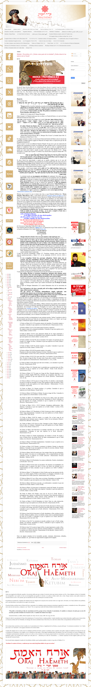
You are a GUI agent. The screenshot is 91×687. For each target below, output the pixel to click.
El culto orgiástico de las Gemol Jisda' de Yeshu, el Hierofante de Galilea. (81, 510)
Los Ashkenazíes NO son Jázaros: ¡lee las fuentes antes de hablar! (81, 498)
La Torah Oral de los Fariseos (23, 34)
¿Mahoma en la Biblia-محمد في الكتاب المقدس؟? (72, 31)
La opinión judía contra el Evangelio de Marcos (68, 38)
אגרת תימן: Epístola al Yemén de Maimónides (69, 43)
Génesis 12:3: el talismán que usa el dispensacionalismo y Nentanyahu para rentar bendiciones (81, 452)
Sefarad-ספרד (29, 47)
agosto (9, 296)
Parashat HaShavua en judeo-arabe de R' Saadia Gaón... (61, 34)
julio (9, 298)
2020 (8, 284)
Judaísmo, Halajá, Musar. (10, 34)
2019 (8, 285)
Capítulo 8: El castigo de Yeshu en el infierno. (81, 404)
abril (9, 355)
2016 (8, 366)
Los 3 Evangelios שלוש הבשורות (30, 40)
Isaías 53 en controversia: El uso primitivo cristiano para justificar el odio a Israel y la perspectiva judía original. (78, 476)
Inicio (43, 547)
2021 (8, 282)
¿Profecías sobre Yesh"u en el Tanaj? (30, 29)
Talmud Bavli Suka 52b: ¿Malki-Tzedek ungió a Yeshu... (10, 325)
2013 (8, 371)
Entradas (74, 53)
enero (9, 360)
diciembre (10, 287)
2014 (8, 369)
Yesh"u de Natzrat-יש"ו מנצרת (46, 29)
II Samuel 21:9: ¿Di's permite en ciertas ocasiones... (10, 317)
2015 (8, 367)
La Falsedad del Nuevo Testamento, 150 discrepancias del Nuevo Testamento (81, 416)
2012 (8, 372)
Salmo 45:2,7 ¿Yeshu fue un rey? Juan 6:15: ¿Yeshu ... (10, 347)
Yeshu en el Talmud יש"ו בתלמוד (38, 43)
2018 (8, 362)
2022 (8, 280)
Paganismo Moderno (27, 31)
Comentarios (75, 55)
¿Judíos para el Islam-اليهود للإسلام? (39, 34)
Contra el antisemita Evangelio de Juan (13, 40)
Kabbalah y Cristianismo (55, 31)
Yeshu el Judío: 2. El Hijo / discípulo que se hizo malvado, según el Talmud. (81, 488)
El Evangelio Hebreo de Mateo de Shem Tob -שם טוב (60, 36)
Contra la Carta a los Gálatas (45, 40)
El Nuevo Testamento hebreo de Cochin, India (14, 47)
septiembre (10, 294)
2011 (8, 374)
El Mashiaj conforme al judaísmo (36, 45)
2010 (8, 376)
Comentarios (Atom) (26, 549)
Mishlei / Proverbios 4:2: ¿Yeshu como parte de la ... (10, 303)
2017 (8, 364)
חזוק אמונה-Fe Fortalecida (58, 40)
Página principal (8, 29)
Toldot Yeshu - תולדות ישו (52, 43)
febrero (9, 359)
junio (9, 352)
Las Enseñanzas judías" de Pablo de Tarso (64, 29)
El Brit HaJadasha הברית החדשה (40, 31)
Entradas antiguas (62, 547)
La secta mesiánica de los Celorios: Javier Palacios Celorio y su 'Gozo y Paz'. (81, 427)
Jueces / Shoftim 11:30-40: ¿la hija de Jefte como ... (10, 310)
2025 (8, 275)
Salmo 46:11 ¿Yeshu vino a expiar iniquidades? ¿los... (10, 340)
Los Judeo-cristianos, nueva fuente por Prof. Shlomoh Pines (17, 43)
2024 (8, 277)
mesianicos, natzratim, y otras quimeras (13, 31)
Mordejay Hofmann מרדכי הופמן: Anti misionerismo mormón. (58, 45)
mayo (9, 354)
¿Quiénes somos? (17, 29)
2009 (8, 377)
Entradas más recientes (21, 547)
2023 (8, 279)
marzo (9, 357)
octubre (9, 292)
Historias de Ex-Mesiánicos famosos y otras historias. (16, 45)
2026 (8, 274)
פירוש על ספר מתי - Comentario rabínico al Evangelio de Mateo (42, 38)
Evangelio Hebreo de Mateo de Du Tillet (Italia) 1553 (16, 38)
